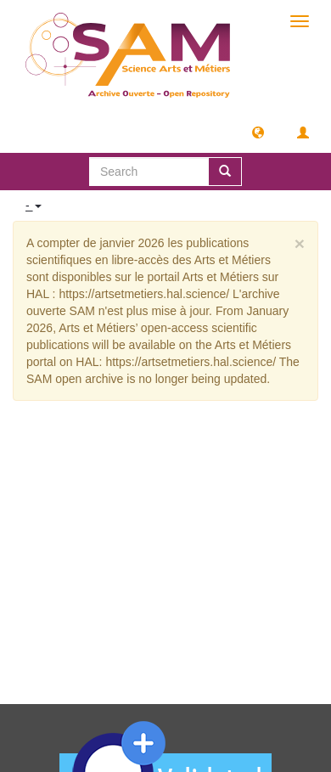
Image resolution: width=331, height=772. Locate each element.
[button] (258, 131)
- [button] (33, 205)
